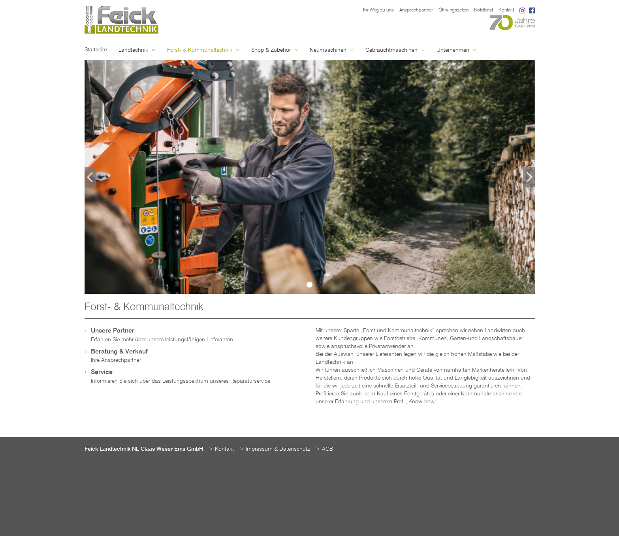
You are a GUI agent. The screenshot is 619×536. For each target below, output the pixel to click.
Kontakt (506, 10)
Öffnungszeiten (453, 10)
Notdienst (483, 10)
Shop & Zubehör (274, 50)
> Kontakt (221, 449)
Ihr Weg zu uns (378, 10)
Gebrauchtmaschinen (395, 50)
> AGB (324, 449)
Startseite (96, 50)
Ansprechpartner (416, 10)
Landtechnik (137, 50)
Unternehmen (456, 50)
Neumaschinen (332, 50)
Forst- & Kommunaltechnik (203, 50)
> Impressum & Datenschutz (274, 449)
